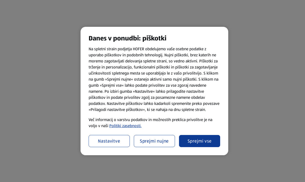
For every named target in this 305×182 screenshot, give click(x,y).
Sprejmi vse (200, 141)
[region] (154, 91)
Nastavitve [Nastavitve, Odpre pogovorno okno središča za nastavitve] (109, 141)
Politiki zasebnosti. (125, 126)
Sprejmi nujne (154, 141)
